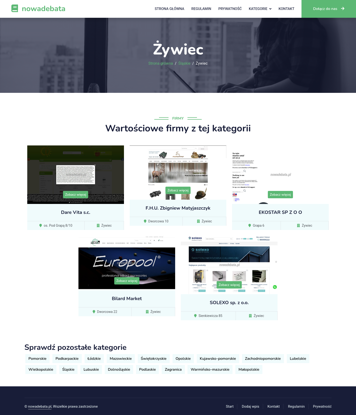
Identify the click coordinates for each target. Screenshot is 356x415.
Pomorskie (37, 358)
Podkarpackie (66, 358)
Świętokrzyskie (154, 358)
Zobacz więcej (75, 194)
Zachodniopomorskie (263, 358)
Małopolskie (248, 369)
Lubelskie (298, 358)
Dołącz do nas (328, 8)
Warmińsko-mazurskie (210, 369)
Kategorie (258, 8)
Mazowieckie (121, 358)
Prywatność (230, 8)
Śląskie (184, 63)
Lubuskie (91, 369)
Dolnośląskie (119, 369)
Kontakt (286, 8)
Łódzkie (94, 358)
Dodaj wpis (250, 406)
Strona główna (169, 8)
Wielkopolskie (40, 369)
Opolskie (183, 358)
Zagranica (173, 369)
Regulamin (201, 8)
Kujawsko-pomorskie (218, 358)
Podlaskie (147, 369)
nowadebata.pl (39, 406)
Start (229, 406)
